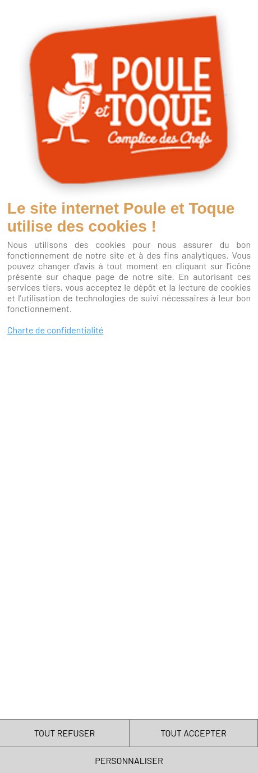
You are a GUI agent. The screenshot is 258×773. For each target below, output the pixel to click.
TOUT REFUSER (64, 732)
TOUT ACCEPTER (193, 732)
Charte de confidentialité (55, 329)
